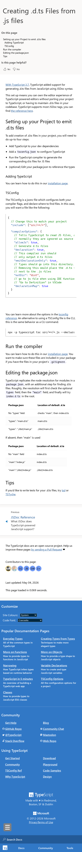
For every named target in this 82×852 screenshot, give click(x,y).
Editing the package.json (16, 52)
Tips (5, 56)
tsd (63, 490)
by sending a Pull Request (46, 549)
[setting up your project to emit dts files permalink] (3, 121)
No (16, 69)
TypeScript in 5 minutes (18, 678)
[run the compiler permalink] (3, 346)
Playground (50, 764)
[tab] (21, 848)
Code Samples (52, 770)
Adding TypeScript (14, 42)
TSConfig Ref (13, 770)
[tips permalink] (3, 482)
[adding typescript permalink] (3, 176)
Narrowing (9, 665)
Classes (7, 692)
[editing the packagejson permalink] (3, 372)
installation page (58, 183)
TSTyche (10, 494)
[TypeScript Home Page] (4, 848)
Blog (46, 722)
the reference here (22, 110)
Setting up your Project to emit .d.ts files (24, 39)
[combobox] (41, 839)
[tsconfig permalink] (3, 193)
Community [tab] (45, 848)
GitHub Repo (13, 729)
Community (12, 764)
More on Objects (51, 652)
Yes (6, 69)
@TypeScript (13, 735)
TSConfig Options (52, 678)
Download (49, 758)
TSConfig (9, 46)
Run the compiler (12, 49)
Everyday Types (13, 638)
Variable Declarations (54, 665)
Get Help (10, 722)
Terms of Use (45, 822)
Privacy (33, 822)
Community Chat (53, 729)
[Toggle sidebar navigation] (7, 827)
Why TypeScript (15, 776)
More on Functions (15, 652)
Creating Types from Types (58, 638)
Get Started (12, 758)
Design (47, 776)
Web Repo (49, 741)
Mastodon (49, 735)
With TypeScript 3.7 (17, 84)
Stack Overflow (14, 741)
